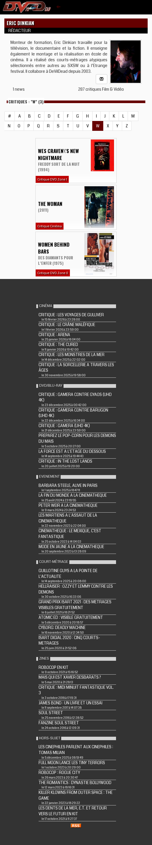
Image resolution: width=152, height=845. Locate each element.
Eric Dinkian (20, 23)
